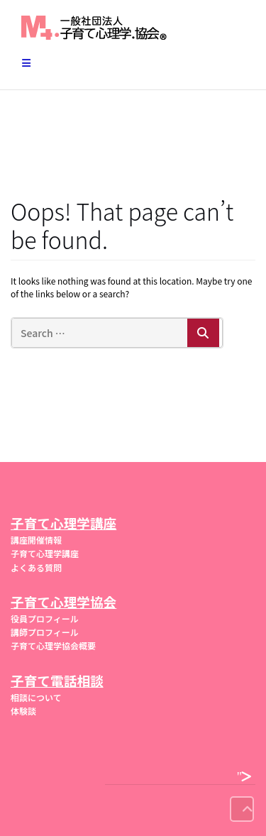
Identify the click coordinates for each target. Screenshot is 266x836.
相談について (36, 697)
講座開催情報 (36, 540)
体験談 (23, 711)
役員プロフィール (45, 618)
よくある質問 (36, 567)
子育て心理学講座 (45, 553)
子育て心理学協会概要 (53, 645)
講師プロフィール (45, 632)
